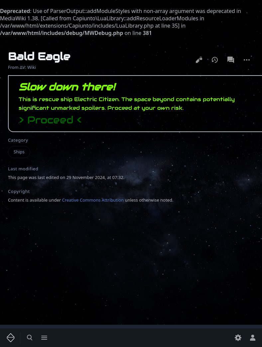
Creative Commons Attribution (93, 200)
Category (18, 140)
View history (214, 60)
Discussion (230, 60)
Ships (19, 152)
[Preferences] (238, 337)
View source (199, 60)
